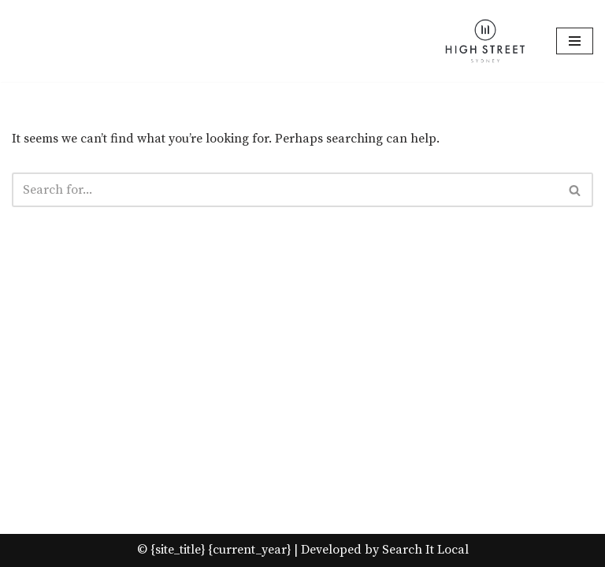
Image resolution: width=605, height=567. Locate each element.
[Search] (285, 189)
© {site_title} (171, 550)
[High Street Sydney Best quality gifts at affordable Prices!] (485, 41)
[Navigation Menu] (574, 41)
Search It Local (425, 550)
